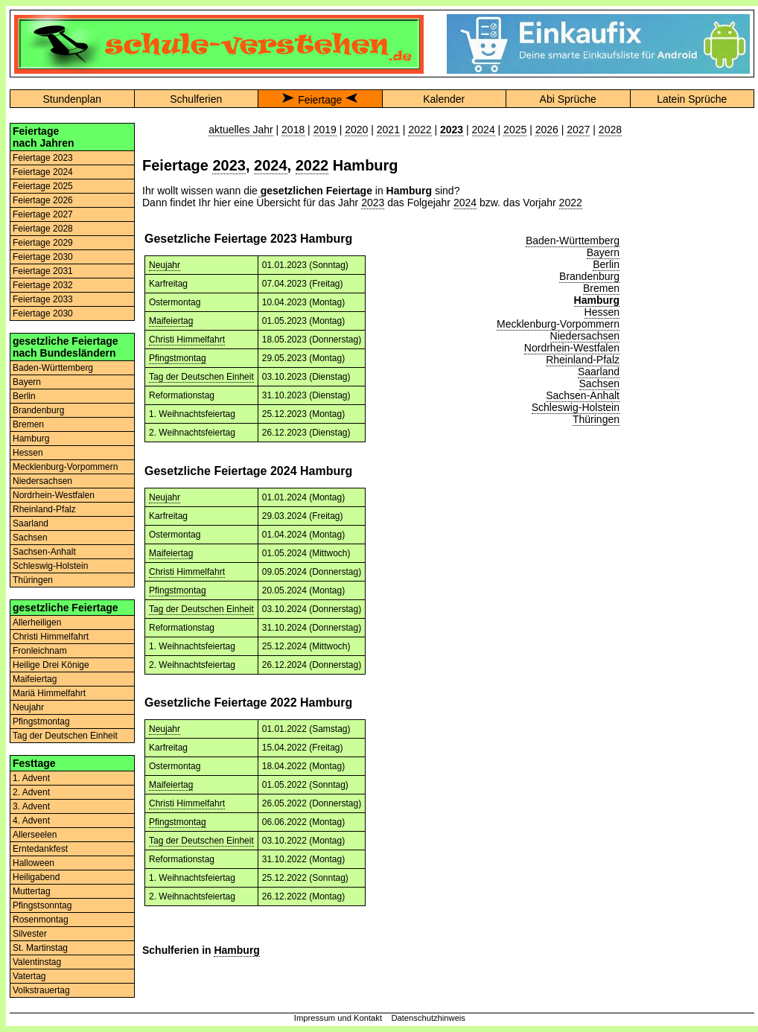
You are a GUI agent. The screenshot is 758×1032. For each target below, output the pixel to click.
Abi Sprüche (568, 99)
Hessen (28, 452)
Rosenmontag (41, 919)
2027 (578, 130)
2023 (229, 165)
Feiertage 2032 (43, 285)
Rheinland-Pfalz (44, 509)
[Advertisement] (691, 169)
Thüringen (33, 580)
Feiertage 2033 (43, 299)
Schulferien (196, 99)
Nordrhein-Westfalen (54, 495)
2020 (356, 130)
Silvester (30, 934)
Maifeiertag (35, 679)
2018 (293, 130)
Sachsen (30, 537)
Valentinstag (37, 962)
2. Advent (31, 792)
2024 (483, 130)
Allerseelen (35, 834)
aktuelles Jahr (240, 130)
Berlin (24, 396)
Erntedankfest (40, 849)
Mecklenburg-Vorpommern (65, 467)
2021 (388, 130)
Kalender (444, 99)
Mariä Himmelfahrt (49, 693)
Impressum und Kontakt (338, 1017)
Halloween (33, 863)
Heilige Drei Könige (51, 665)
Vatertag (29, 976)
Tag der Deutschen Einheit (65, 735)
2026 (546, 130)
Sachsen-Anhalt (44, 552)
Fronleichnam (40, 651)
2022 (419, 130)
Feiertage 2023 (43, 158)
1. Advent (31, 778)
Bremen (28, 424)
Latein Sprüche (692, 99)
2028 (610, 130)
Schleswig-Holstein (50, 566)
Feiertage (320, 100)
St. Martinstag (40, 948)
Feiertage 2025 (43, 186)
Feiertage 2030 (43, 257)
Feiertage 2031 (43, 271)
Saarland (30, 523)
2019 (325, 130)
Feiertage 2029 (43, 243)
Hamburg (31, 438)
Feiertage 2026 (43, 200)
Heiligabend (36, 877)
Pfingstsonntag (42, 905)
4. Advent (31, 820)
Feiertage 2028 (43, 228)
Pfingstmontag (41, 721)
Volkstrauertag (41, 990)
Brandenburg (38, 410)
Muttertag (32, 891)
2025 (514, 130)
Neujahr (28, 707)
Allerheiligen (37, 622)
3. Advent (31, 806)
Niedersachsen (42, 481)
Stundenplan (71, 99)
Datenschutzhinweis (428, 1017)
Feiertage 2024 (43, 172)
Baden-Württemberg (53, 368)
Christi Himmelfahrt (51, 636)
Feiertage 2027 (43, 214)
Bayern (27, 382)
